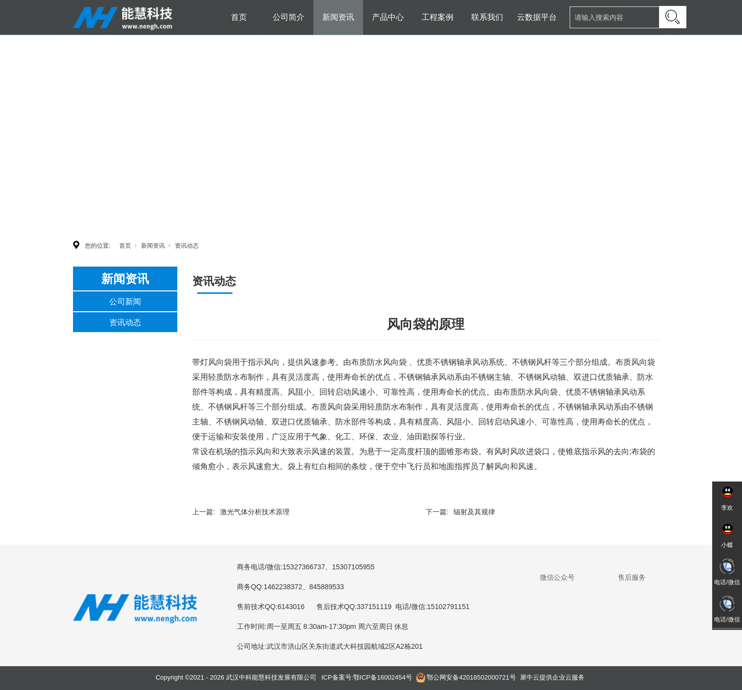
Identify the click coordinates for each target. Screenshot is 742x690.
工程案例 (437, 17)
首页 (239, 17)
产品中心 (388, 17)
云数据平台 (537, 17)
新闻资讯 (338, 17)
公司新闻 (125, 301)
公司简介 (288, 17)
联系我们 (487, 17)
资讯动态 (187, 245)
